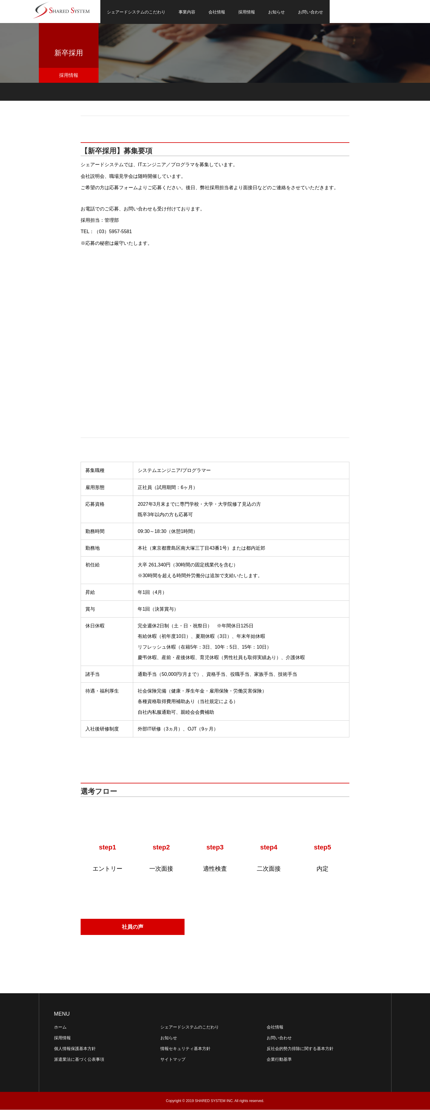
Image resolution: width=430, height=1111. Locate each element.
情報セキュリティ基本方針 (185, 1049)
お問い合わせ (310, 12)
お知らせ (276, 12)
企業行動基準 (279, 1060)
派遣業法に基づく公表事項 (79, 1060)
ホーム (60, 1028)
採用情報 (246, 12)
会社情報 (216, 12)
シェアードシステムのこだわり (136, 12)
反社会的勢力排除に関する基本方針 (300, 1049)
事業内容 (187, 12)
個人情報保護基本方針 (75, 1049)
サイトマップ (172, 1060)
